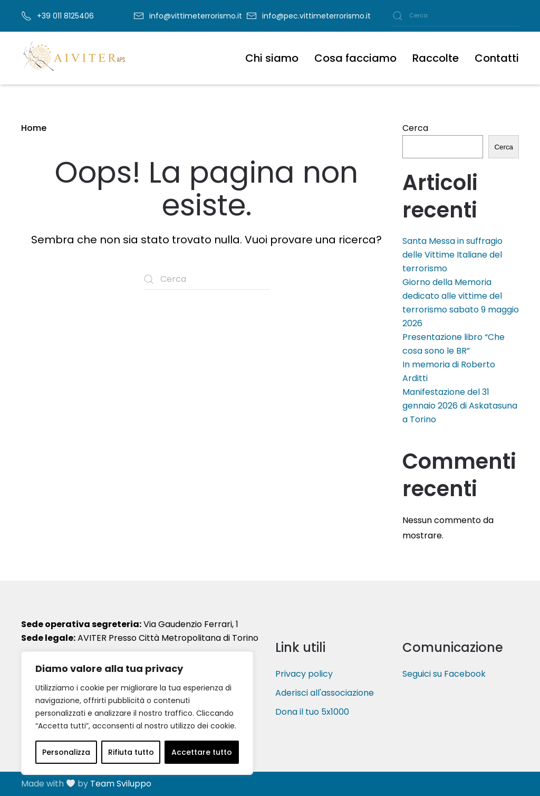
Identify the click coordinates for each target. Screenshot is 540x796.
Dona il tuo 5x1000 (312, 712)
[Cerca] (455, 15)
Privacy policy (304, 674)
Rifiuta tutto (131, 752)
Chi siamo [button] (271, 58)
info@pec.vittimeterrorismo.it (316, 16)
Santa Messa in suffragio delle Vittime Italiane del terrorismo (452, 254)
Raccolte (435, 58)
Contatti (497, 58)
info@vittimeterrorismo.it (195, 16)
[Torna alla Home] (74, 58)
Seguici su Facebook (444, 674)
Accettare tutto (201, 752)
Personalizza (66, 752)
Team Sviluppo (120, 784)
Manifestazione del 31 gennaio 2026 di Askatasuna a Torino (459, 405)
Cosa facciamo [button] (355, 58)
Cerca (415, 128)
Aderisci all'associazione (324, 693)
